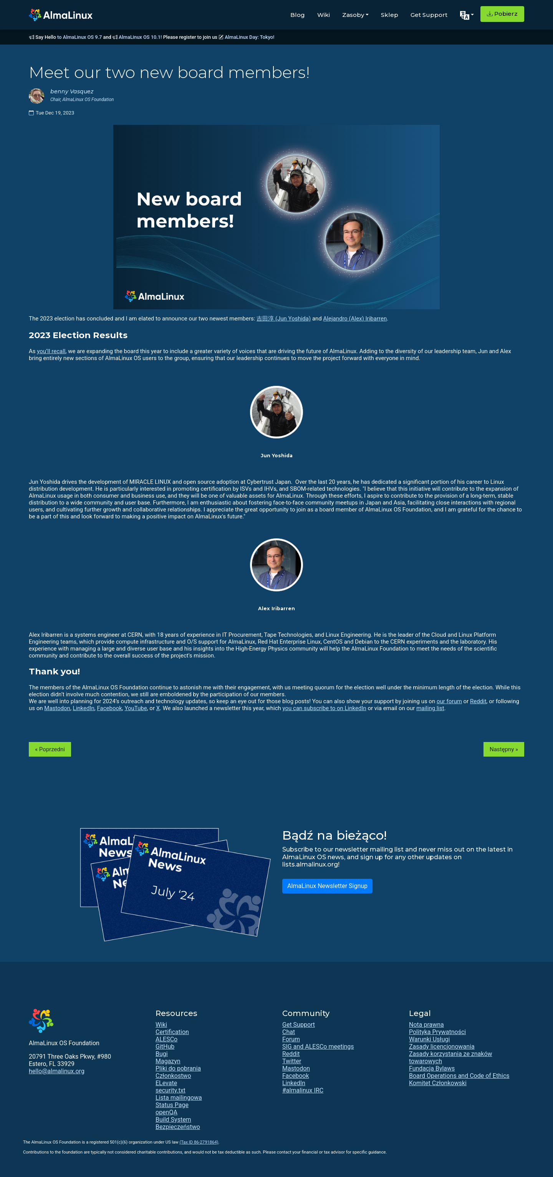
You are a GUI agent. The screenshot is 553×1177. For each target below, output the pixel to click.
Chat (288, 1032)
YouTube (135, 708)
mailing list (430, 708)
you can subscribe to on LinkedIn (324, 708)
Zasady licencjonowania (442, 1046)
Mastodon (57, 708)
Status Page (172, 1105)
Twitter (291, 1061)
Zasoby (353, 14)
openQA (166, 1112)
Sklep (389, 14)
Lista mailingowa (179, 1097)
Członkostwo (173, 1075)
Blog (297, 14)
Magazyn (168, 1061)
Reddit (478, 701)
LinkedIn (83, 708)
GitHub (165, 1046)
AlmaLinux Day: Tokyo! (249, 37)
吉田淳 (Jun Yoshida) (284, 318)
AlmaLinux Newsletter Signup (327, 886)
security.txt (170, 1090)
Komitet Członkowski (438, 1083)
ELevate (166, 1083)
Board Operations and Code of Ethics (459, 1075)
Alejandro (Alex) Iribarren (355, 318)
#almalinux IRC (302, 1090)
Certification (172, 1032)
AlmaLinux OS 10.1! (140, 37)
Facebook (109, 708)
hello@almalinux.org (56, 1071)
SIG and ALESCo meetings (318, 1046)
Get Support (429, 14)
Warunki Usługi (429, 1039)
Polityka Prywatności (437, 1032)
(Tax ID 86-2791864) (198, 1142)
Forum (291, 1039)
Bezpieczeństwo (178, 1127)
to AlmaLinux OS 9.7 (79, 37)
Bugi (162, 1053)
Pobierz (502, 13)
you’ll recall (51, 351)
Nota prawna (426, 1024)
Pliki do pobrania (178, 1068)
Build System (173, 1119)
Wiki (323, 14)
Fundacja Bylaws (432, 1068)
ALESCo (166, 1039)
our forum (449, 701)
